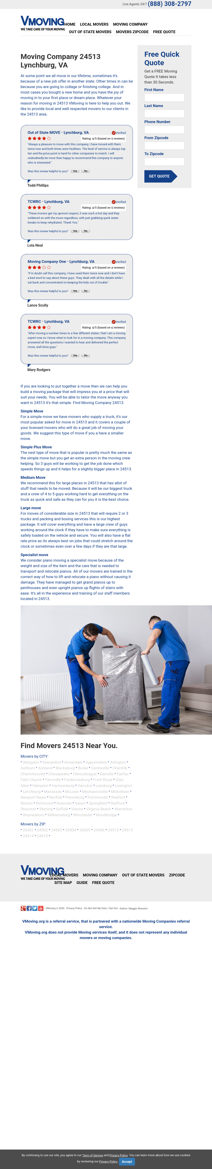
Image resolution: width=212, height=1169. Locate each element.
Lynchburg (32, 791)
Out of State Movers (90, 32)
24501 (28, 830)
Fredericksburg (77, 779)
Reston (27, 803)
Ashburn (28, 768)
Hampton (40, 785)
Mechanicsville (95, 791)
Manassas (53, 791)
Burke (83, 768)
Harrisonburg (63, 785)
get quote (159, 176)
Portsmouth (97, 797)
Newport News (33, 797)
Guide (82, 882)
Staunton (28, 809)
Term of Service (92, 1155)
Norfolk (55, 797)
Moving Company (130, 24)
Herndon (85, 785)
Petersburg (74, 797)
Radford (118, 797)
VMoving (50, 908)
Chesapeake (59, 773)
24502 (42, 830)
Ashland (45, 768)
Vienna (77, 809)
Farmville (53, 779)
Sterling (46, 809)
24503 (56, 830)
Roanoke (64, 803)
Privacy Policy (74, 908)
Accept (127, 1162)
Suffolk (62, 809)
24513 (127, 830)
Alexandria (52, 762)
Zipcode (177, 875)
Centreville (100, 768)
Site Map (63, 882)
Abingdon (31, 762)
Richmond (44, 803)
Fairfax (123, 773)
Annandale (73, 762)
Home (69, 24)
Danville (106, 773)
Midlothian (120, 791)
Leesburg (104, 785)
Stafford (118, 803)
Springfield (98, 803)
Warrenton (123, 809)
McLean (72, 791)
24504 (70, 830)
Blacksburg (65, 768)
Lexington (123, 785)
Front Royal (102, 779)
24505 (85, 830)
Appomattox (96, 762)
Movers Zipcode (132, 32)
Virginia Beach (98, 809)
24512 (113, 830)
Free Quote (164, 32)
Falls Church (31, 779)
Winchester (83, 814)
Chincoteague (85, 773)
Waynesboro (33, 814)
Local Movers (94, 24)
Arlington (118, 762)
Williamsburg (59, 814)
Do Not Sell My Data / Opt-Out (101, 908)
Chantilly (119, 768)
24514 (28, 835)
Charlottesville (33, 773)
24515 (42, 835)
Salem (80, 803)
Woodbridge (106, 814)
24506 (99, 830)
